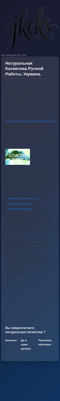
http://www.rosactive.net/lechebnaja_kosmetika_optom (30, 121)
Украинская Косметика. (20, 209)
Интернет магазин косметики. (23, 198)
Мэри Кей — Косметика (19, 203)
